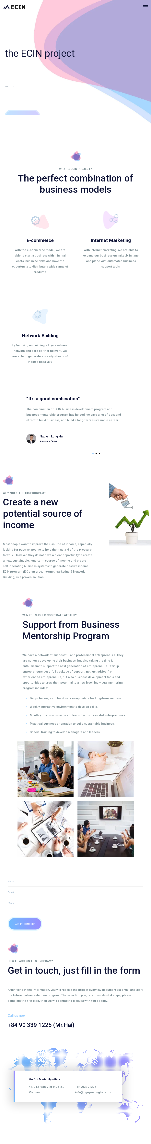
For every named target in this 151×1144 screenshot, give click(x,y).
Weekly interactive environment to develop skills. (64, 707)
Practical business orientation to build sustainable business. (72, 723)
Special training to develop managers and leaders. (65, 732)
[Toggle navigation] (147, 6)
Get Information (25, 924)
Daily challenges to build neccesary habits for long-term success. (76, 698)
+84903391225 (85, 1086)
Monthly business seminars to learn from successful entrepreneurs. (78, 715)
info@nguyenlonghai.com (93, 1092)
